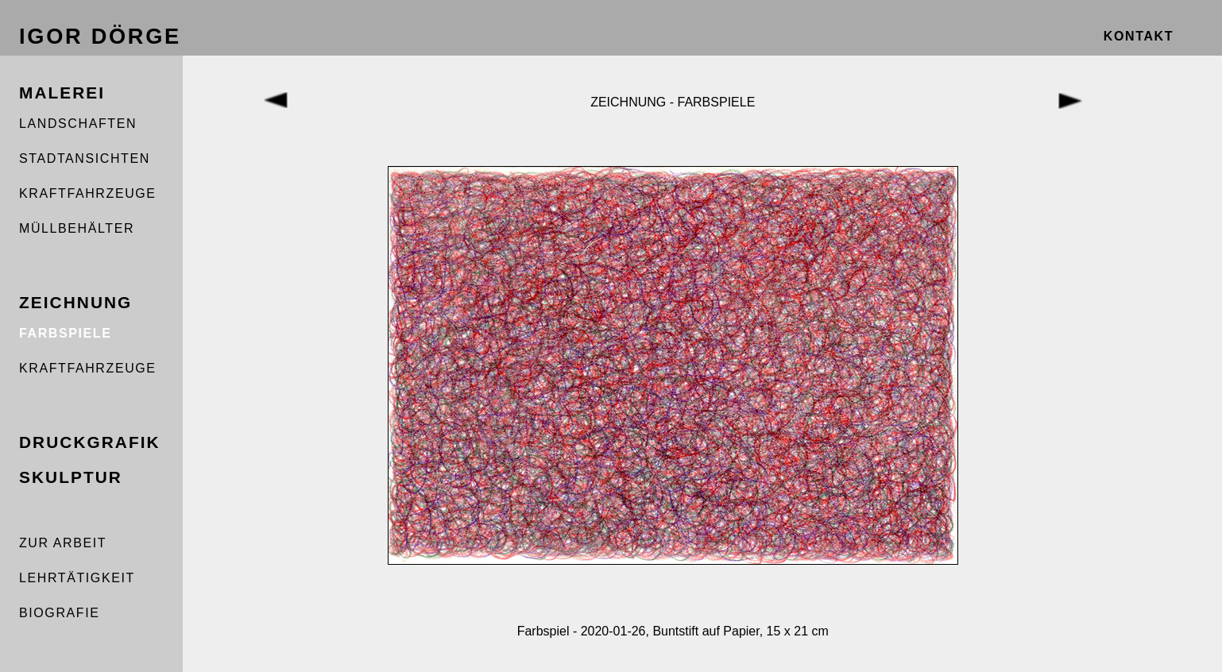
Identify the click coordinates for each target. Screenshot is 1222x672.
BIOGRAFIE (59, 613)
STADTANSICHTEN (84, 158)
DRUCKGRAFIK (89, 442)
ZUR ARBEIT (62, 543)
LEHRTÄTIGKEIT (77, 578)
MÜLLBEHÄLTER (76, 228)
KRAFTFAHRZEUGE (88, 193)
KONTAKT (1139, 36)
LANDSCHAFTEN (78, 123)
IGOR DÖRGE (100, 36)
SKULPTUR (70, 477)
